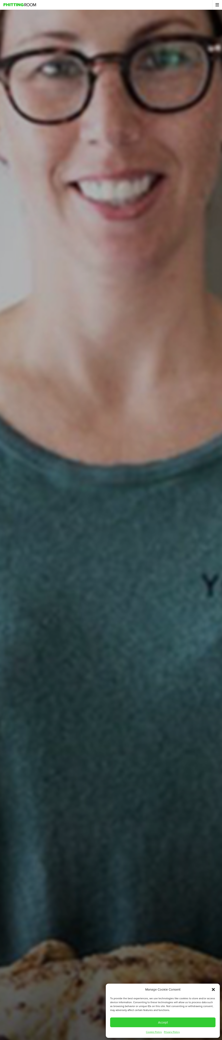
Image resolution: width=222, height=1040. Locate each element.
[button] (213, 989)
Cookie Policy (154, 1032)
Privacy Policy (172, 1032)
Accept (163, 1022)
